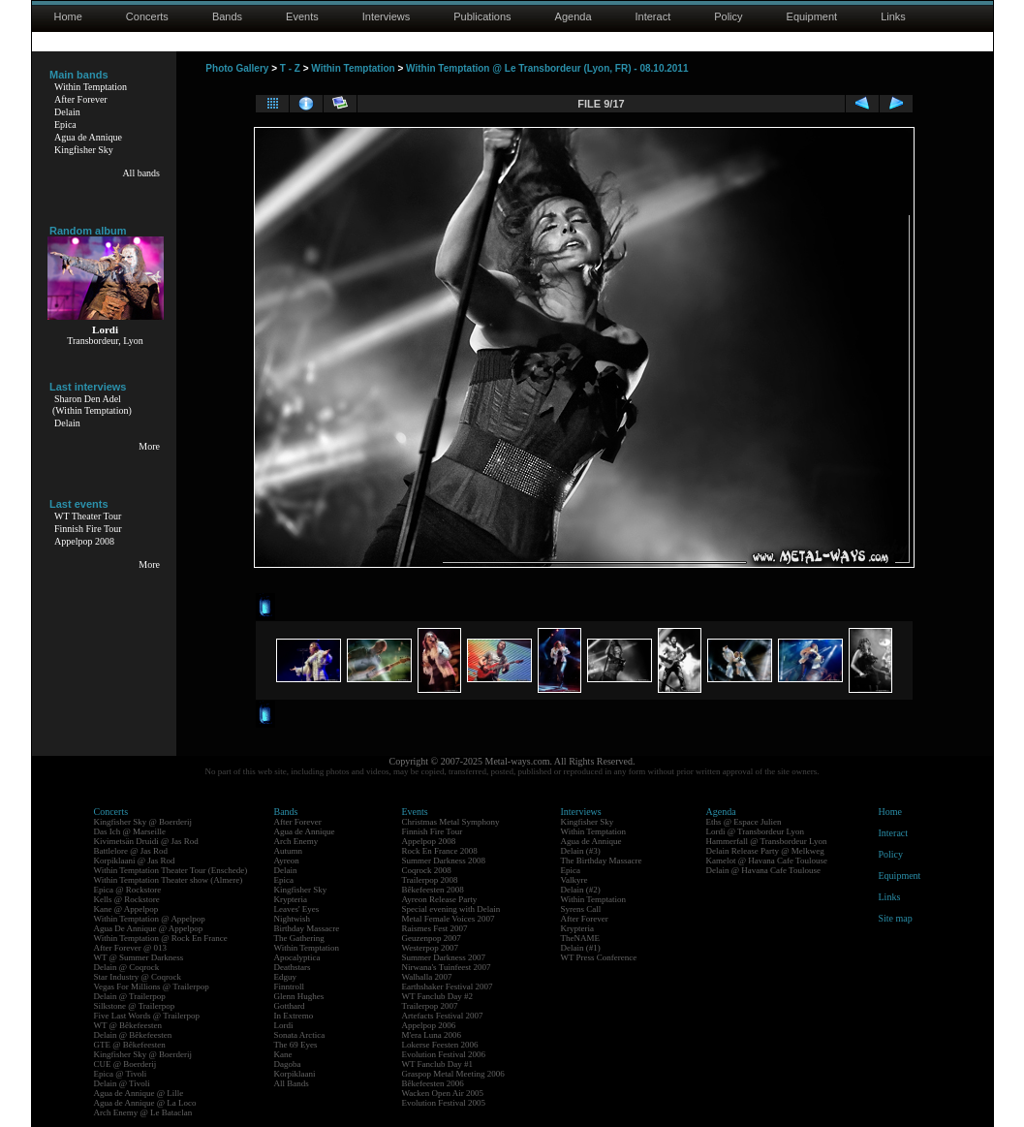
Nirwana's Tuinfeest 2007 (446, 967)
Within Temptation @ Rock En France (161, 938)
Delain (67, 112)
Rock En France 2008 (440, 851)
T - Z (290, 68)
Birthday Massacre (307, 928)
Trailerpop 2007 (430, 1006)
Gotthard (289, 1006)
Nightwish (292, 919)
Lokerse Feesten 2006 (440, 1044)
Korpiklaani (295, 1074)
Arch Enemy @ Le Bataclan (143, 1112)
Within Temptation (90, 86)
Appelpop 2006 (429, 1025)
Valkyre (574, 880)
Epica (65, 124)
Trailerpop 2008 (430, 880)
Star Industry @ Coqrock (138, 977)
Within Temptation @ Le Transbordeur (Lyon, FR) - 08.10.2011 (547, 68)
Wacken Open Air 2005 (443, 1093)
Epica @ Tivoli (120, 1074)
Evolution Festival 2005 (444, 1103)
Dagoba (287, 1064)
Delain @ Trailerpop (130, 996)
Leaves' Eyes (297, 909)
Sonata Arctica (300, 1035)
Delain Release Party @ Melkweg (765, 851)
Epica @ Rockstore (128, 889)
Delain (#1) (581, 948)
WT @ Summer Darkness (139, 957)
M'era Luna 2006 (432, 1035)
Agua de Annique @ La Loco (145, 1103)
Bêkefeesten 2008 (433, 889)
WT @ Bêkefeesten (128, 1025)
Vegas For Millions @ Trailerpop (151, 986)
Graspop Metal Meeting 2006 (453, 1074)
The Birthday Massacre (601, 860)
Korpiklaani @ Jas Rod (134, 860)
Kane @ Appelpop (126, 909)
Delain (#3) (581, 851)
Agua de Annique (88, 137)
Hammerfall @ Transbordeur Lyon (766, 841)
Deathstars (292, 967)
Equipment (812, 16)
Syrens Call (581, 909)
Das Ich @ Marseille (130, 831)
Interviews (386, 16)
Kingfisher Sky (83, 149)
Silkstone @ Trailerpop (134, 1006)
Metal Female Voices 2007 (448, 919)
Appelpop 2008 (84, 541)
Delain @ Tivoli (122, 1083)
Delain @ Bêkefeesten (133, 1035)
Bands (227, 16)
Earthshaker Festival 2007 (447, 986)
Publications (482, 16)
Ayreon (286, 860)
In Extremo (294, 1015)
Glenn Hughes (299, 996)
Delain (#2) (581, 889)
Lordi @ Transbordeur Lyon (755, 831)
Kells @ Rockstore (127, 899)
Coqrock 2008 (426, 870)
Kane (283, 1054)
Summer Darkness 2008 (444, 860)
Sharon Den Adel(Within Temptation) (92, 404)
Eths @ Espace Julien (744, 822)
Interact (653, 16)
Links (893, 16)
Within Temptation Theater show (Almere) (168, 880)
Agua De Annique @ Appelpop (148, 928)
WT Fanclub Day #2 (438, 996)
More (149, 446)
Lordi (284, 1025)
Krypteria (290, 899)
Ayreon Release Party (440, 899)
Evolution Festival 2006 (444, 1054)
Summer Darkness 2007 (444, 957)
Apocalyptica (297, 957)
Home (68, 16)
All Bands (291, 1083)
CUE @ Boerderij (125, 1064)
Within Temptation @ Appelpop (149, 919)
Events (302, 16)
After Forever (81, 99)
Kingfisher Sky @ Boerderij (143, 822)
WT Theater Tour (87, 516)
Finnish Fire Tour (88, 528)
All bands (141, 173)
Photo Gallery (236, 68)
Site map (896, 918)
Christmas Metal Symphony (451, 822)
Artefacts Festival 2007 (442, 1015)
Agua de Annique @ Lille (139, 1093)
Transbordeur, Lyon (105, 340)
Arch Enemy (296, 841)
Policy (728, 16)
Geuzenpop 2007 (431, 938)
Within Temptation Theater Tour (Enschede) (171, 870)
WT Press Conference (599, 957)
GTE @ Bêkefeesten (130, 1044)
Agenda (573, 16)
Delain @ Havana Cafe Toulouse (763, 870)
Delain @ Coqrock (127, 967)
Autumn (288, 851)
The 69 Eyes (296, 1044)
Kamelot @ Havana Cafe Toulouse (766, 860)
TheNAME (581, 938)
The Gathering (299, 938)
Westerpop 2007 (430, 948)
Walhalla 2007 (427, 977)
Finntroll (289, 986)
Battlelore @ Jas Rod (131, 851)
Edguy (285, 977)
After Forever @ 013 (131, 948)
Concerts (147, 16)
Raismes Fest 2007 (435, 928)
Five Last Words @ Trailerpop (147, 1015)
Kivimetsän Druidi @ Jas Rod (146, 841)
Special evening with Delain (451, 909)
